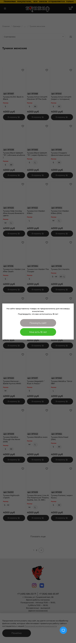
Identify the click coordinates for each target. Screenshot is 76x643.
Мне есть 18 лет (38, 332)
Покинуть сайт (38, 323)
